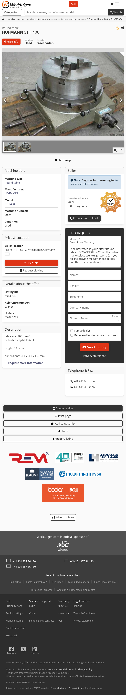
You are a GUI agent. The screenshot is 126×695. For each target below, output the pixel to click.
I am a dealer (82, 330)
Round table (12, 182)
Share (63, 431)
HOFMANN (11, 193)
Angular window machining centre (76, 589)
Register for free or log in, (98, 180)
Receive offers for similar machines (96, 335)
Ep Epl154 (15, 581)
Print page (63, 416)
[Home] (27, 19)
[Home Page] (3, 19)
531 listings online (79, 206)
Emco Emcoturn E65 (105, 581)
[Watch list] (112, 4)
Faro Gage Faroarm (41, 589)
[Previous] (5, 100)
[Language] (117, 4)
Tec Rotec (57, 581)
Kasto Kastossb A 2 (36, 581)
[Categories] (12, 12)
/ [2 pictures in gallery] (118, 150)
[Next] (120, 100)
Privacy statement (94, 356)
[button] (122, 4)
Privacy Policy (57, 688)
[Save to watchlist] (117, 28)
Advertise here (63, 517)
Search (116, 12)
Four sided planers (78, 581)
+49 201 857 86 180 (24, 561)
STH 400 (10, 204)
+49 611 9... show (83, 381)
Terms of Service (77, 688)
